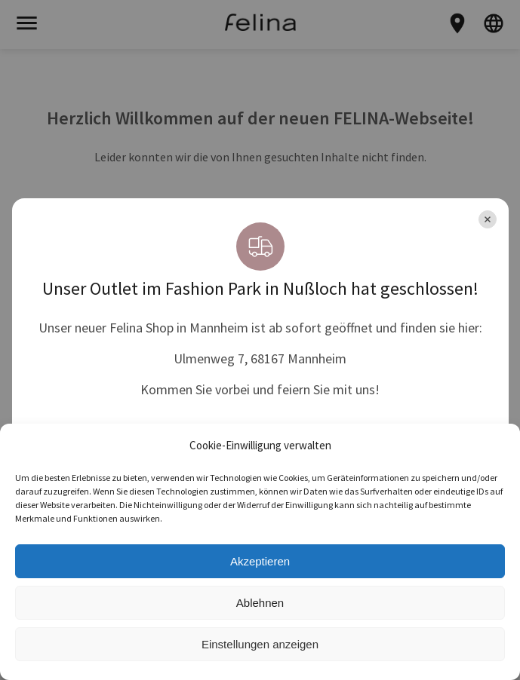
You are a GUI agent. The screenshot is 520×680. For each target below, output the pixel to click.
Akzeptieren (260, 561)
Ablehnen (260, 602)
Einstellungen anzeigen (260, 644)
